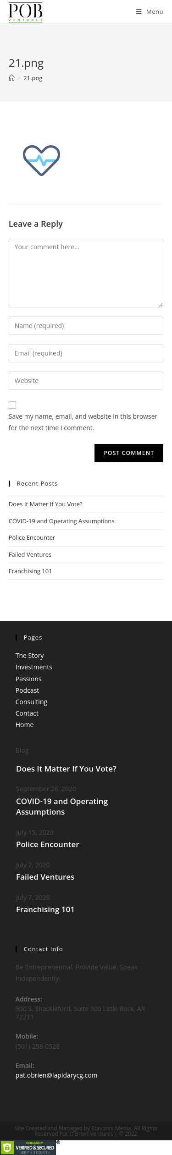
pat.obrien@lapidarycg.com (57, 1075)
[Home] (12, 78)
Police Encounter (32, 537)
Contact (27, 713)
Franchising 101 (30, 571)
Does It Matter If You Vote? (46, 504)
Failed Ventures (30, 554)
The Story (30, 655)
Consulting (31, 701)
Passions (29, 678)
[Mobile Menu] (149, 11)
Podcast (27, 690)
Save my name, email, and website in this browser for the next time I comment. (83, 422)
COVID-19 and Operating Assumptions (62, 521)
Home (25, 724)
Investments (34, 666)
